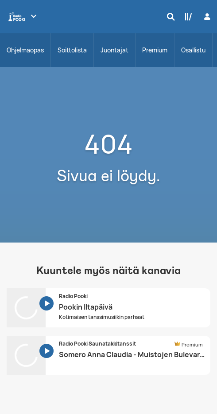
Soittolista (72, 50)
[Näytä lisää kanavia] (34, 16)
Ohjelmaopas (25, 50)
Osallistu (193, 50)
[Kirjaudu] (206, 17)
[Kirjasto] (186, 16)
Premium (154, 50)
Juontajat (114, 50)
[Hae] (168, 16)
